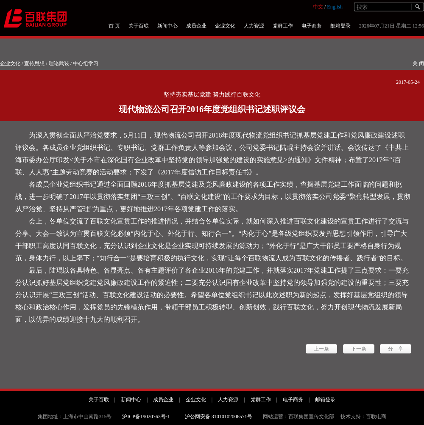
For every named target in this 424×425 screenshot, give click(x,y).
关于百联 (138, 26)
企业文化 (225, 26)
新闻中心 (167, 26)
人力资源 (254, 26)
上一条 (321, 349)
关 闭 (418, 63)
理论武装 (59, 63)
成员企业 (196, 26)
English (335, 7)
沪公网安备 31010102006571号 (218, 416)
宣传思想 (34, 63)
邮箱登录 (340, 26)
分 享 (395, 349)
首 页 (114, 26)
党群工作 (283, 26)
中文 (318, 7)
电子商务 (311, 26)
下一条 (358, 349)
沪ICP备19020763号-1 (146, 416)
